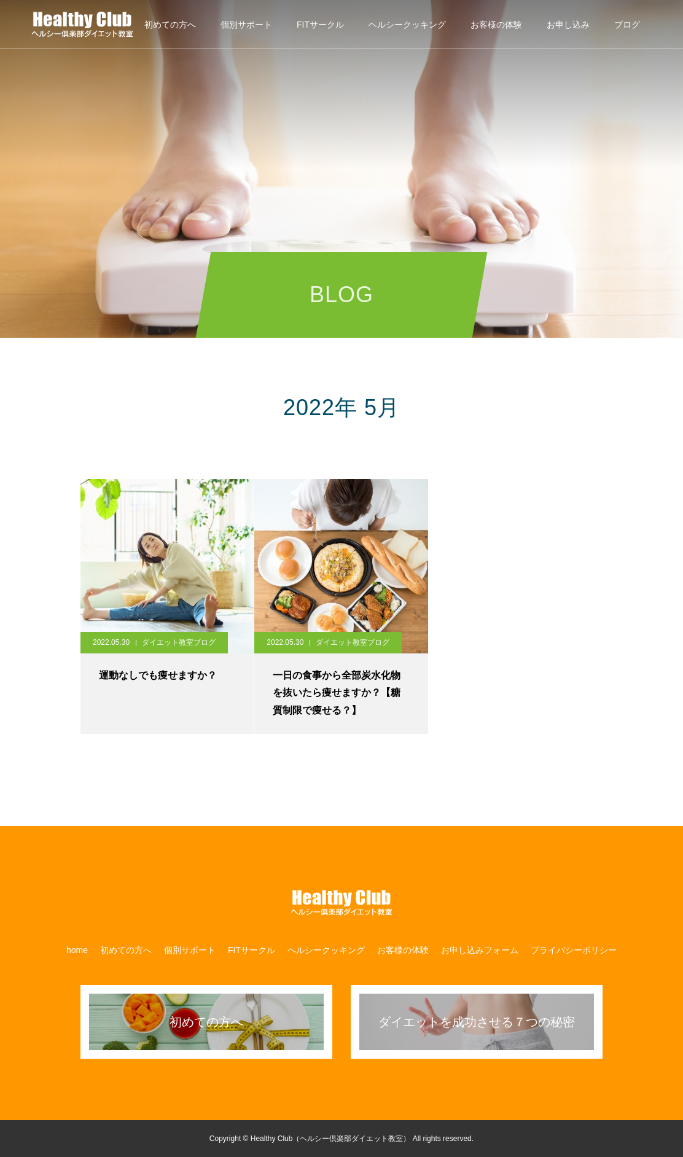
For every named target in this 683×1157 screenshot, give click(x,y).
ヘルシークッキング (407, 24)
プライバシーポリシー (574, 950)
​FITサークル (320, 24)
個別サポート (246, 24)
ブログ (627, 24)
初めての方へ (170, 24)
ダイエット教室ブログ (179, 642)
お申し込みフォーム (479, 950)
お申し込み (568, 24)
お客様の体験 (496, 24)
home (77, 950)
